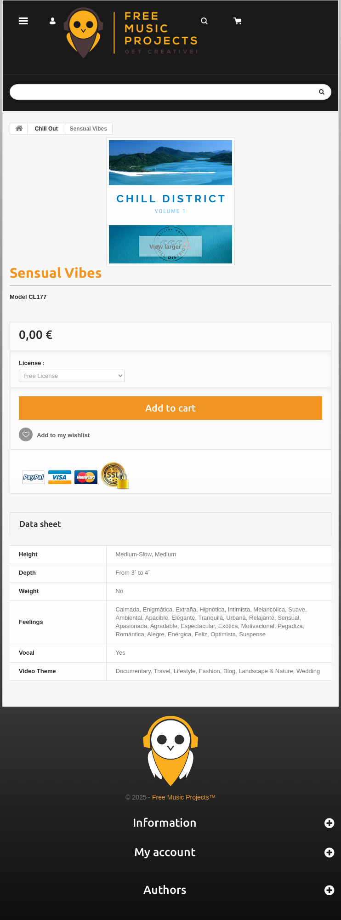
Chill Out (46, 129)
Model (18, 296)
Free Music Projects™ (184, 797)
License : (32, 363)
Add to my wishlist (62, 435)
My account (164, 852)
